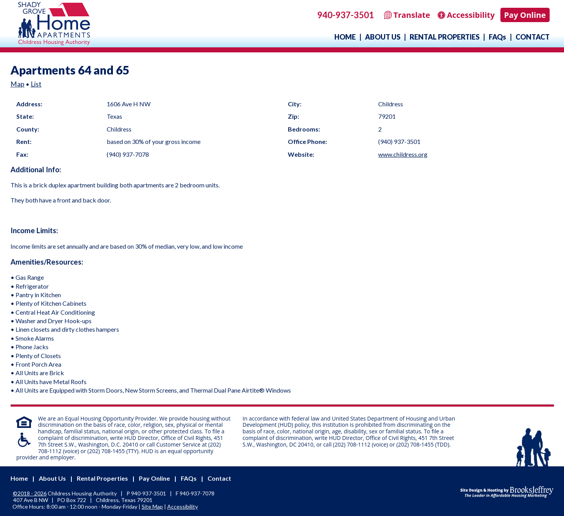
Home (345, 37)
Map (17, 84)
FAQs (497, 37)
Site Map (152, 506)
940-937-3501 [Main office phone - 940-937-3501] (345, 15)
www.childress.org (402, 154)
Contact (533, 37)
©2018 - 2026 (30, 493)
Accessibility (182, 506)
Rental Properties (444, 37)
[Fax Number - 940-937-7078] (197, 493)
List (36, 84)
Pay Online (525, 15)
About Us (382, 37)
